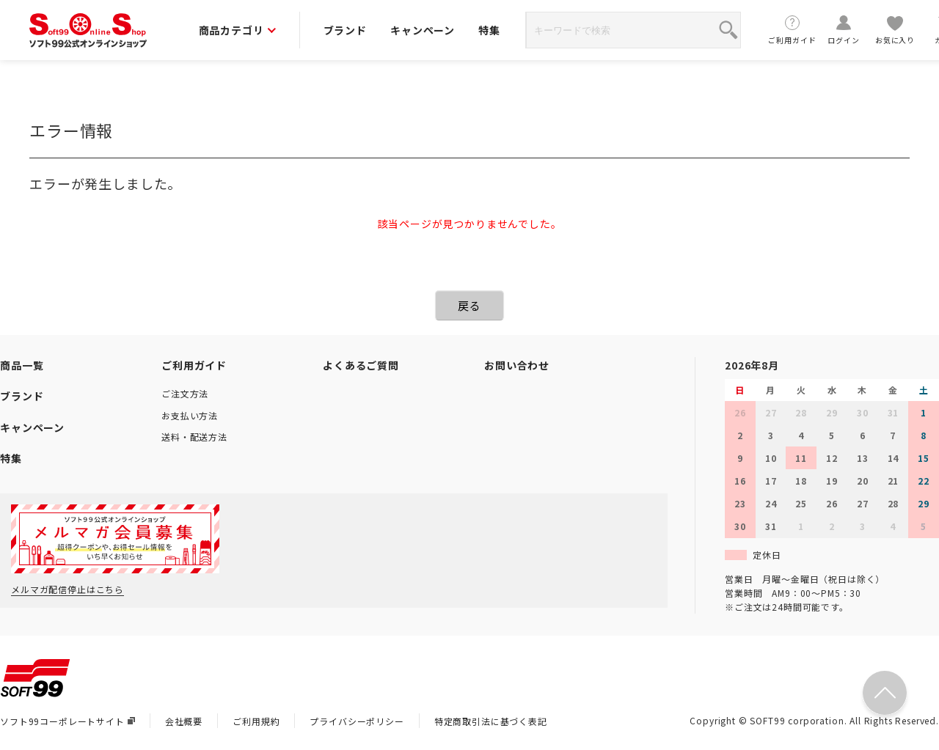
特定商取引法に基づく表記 (490, 721)
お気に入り (895, 29)
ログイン (843, 29)
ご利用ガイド (792, 29)
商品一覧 (21, 365)
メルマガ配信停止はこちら (67, 589)
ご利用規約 (256, 721)
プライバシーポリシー (356, 721)
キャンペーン (422, 30)
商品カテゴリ (237, 30)
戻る (469, 305)
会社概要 (183, 721)
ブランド (345, 30)
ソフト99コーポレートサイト (67, 721)
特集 (489, 30)
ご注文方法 (184, 393)
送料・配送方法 (194, 436)
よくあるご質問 (361, 365)
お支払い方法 (189, 415)
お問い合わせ (516, 365)
